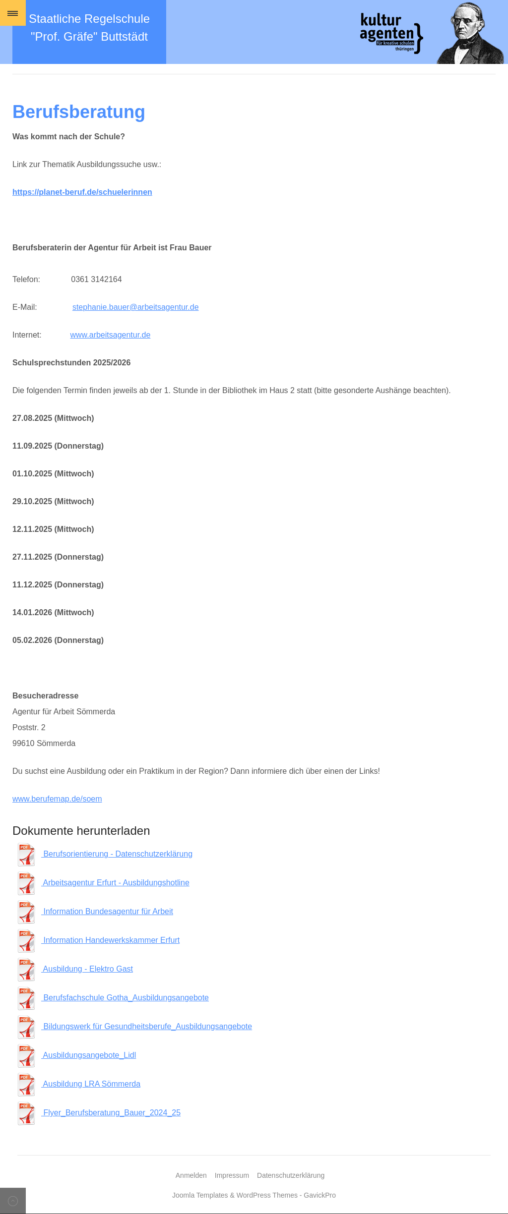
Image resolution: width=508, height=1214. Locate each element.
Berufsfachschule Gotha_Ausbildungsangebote (112, 997)
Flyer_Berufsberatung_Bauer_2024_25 (98, 1112)
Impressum (232, 1175)
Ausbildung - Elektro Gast (74, 969)
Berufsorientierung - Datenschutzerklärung (103, 854)
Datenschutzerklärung (290, 1175)
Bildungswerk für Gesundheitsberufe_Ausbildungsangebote (133, 1026)
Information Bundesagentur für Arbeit (94, 911)
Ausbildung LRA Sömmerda (77, 1084)
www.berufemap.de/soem (57, 799)
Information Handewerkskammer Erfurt (97, 940)
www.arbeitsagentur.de (110, 335)
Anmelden (191, 1175)
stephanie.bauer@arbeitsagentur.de (135, 307)
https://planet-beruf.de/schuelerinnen (82, 192)
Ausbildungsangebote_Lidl (75, 1055)
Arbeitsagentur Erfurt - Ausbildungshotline (102, 882)
